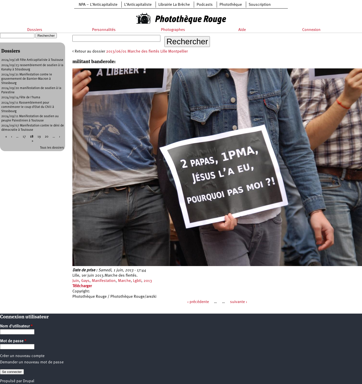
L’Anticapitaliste (138, 5)
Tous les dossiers (52, 147)
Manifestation (104, 281)
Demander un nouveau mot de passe (32, 362)
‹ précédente (198, 302)
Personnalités (104, 30)
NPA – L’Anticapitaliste (98, 5)
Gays (85, 281)
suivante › (238, 302)
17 (24, 136)
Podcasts (205, 5)
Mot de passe (13, 341)
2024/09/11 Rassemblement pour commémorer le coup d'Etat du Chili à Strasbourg (27, 107)
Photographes (173, 30)
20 (47, 136)
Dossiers (34, 30)
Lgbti (137, 281)
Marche (124, 281)
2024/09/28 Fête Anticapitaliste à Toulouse (32, 60)
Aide (242, 30)
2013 (148, 281)
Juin (75, 281)
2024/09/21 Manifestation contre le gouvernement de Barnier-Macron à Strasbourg (26, 79)
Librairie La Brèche (174, 5)
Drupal (28, 381)
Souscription (260, 5)
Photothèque (230, 5)
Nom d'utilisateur (16, 326)
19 (39, 136)
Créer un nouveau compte (22, 356)
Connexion (311, 30)
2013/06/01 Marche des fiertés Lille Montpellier (147, 52)
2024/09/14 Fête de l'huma (20, 97)
